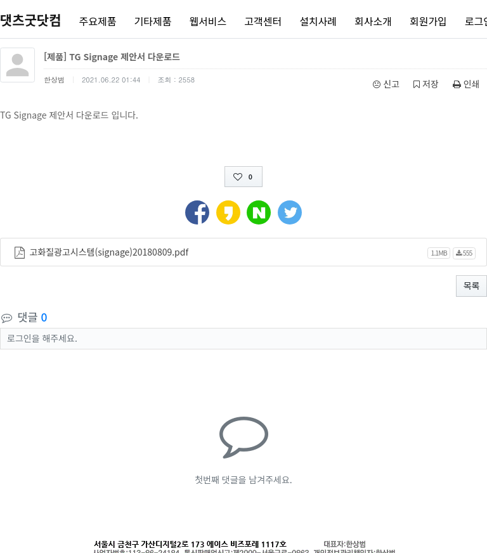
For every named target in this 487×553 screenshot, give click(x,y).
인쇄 (466, 83)
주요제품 (98, 21)
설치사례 (318, 21)
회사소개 (373, 21)
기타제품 (153, 21)
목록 (472, 285)
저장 (426, 83)
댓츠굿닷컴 (31, 19)
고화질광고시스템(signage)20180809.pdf (108, 251)
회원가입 (428, 21)
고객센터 (263, 21)
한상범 (54, 79)
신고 (386, 83)
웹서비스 (207, 21)
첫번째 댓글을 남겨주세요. (243, 479)
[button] (197, 211)
